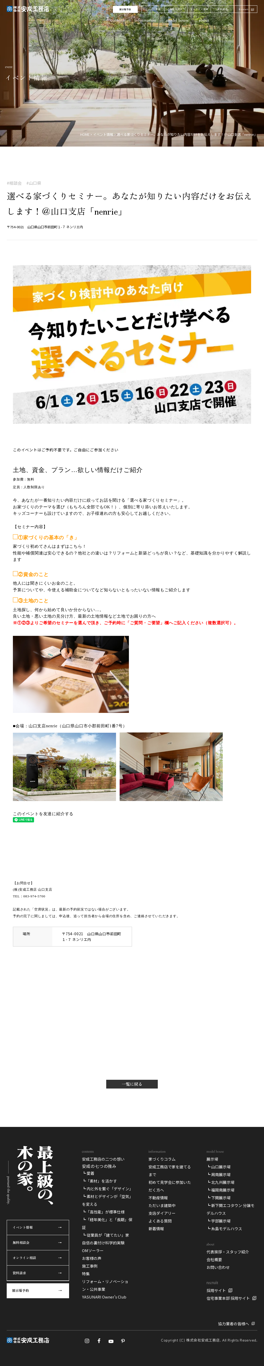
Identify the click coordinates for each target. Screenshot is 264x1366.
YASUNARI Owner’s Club (104, 1297)
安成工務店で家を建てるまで (169, 1170)
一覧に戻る (132, 1084)
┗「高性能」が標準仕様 (103, 1212)
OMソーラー (93, 1250)
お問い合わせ (218, 1267)
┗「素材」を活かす (99, 1181)
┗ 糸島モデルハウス (224, 1228)
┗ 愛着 (88, 1173)
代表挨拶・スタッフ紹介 (228, 1251)
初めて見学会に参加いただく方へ (169, 1186)
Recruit (244, 9)
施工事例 (89, 1266)
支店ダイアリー (162, 1213)
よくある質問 (160, 1221)
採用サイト (216, 1290)
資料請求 (222, 9)
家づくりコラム (162, 1159)
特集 (86, 1273)
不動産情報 (158, 1197)
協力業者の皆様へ (233, 1323)
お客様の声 (91, 1258)
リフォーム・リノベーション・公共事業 (105, 1285)
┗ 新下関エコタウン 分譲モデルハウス (230, 1209)
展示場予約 (125, 9)
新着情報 (156, 1228)
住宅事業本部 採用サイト (228, 1298)
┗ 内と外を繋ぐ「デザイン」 (107, 1188)
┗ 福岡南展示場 (220, 1190)
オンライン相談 (199, 9)
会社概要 (214, 1259)
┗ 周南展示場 (218, 1174)
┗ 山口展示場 (218, 1166)
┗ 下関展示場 (218, 1197)
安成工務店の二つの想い (103, 1159)
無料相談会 (176, 9)
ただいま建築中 (162, 1205)
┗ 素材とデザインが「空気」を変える (107, 1200)
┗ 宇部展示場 (218, 1221)
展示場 (212, 1159)
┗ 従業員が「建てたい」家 (105, 1235)
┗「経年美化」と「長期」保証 (107, 1223)
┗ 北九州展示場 (220, 1182)
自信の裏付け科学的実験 (103, 1242)
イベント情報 (153, 9)
